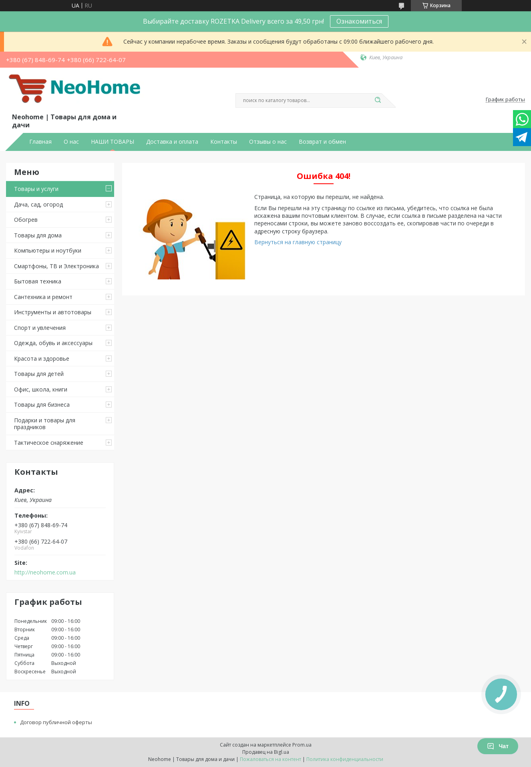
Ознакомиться (359, 21)
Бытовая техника (37, 281)
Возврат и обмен (322, 142)
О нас (71, 142)
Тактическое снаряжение (48, 442)
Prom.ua (302, 744)
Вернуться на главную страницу (298, 242)
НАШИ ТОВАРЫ (112, 142)
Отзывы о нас (268, 142)
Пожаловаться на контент (270, 759)
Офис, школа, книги (40, 389)
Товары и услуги (36, 189)
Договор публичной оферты (56, 722)
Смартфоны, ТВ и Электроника (56, 266)
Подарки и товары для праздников (44, 423)
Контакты (223, 142)
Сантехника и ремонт (43, 297)
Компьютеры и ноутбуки (47, 250)
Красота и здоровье (41, 358)
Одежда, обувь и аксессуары (53, 343)
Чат (498, 746)
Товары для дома (38, 235)
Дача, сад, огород (38, 204)
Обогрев (26, 219)
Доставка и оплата (172, 142)
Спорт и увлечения (40, 327)
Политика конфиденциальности (344, 759)
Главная (40, 142)
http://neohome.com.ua (45, 572)
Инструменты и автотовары (52, 312)
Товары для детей (39, 373)
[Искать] (378, 100)
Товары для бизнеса (42, 404)
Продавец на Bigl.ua (265, 752)
